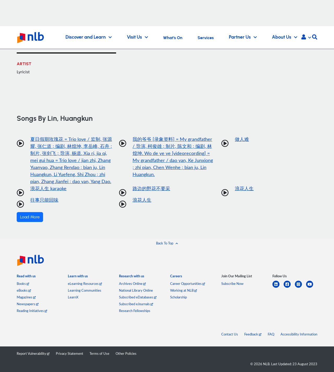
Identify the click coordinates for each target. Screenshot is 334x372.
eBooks (24, 290)
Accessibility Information (299, 334)
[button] (306, 37)
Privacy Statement (69, 353)
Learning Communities (84, 290)
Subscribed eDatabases (138, 297)
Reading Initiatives (32, 310)
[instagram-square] (300, 287)
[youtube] (311, 287)
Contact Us (229, 334)
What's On (172, 38)
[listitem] (26, 277)
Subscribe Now (232, 283)
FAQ (271, 334)
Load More (30, 217)
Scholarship (178, 297)
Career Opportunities (187, 283)
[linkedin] (278, 287)
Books (23, 283)
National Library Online (136, 290)
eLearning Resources (85, 283)
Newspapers (28, 304)
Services (206, 38)
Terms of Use (99, 353)
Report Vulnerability (33, 353)
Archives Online (132, 283)
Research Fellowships (134, 310)
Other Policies (126, 353)
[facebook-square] (289, 287)
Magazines (26, 297)
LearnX (73, 297)
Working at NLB (183, 290)
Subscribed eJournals (136, 304)
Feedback (252, 334)
